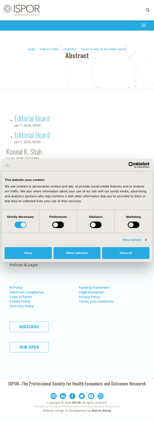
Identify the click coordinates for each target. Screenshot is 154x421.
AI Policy (16, 287)
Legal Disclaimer (91, 292)
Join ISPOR (29, 347)
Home (31, 49)
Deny (28, 253)
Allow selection (77, 253)
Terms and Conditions (96, 301)
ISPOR (76, 402)
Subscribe (29, 326)
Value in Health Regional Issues (103, 49)
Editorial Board (31, 118)
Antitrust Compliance (27, 292)
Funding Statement (94, 287)
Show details (132, 240)
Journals (69, 49)
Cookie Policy (20, 301)
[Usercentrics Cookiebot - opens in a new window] (131, 165)
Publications (49, 49)
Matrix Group (101, 410)
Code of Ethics (21, 297)
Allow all (125, 253)
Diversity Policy (22, 306)
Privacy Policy (89, 297)
